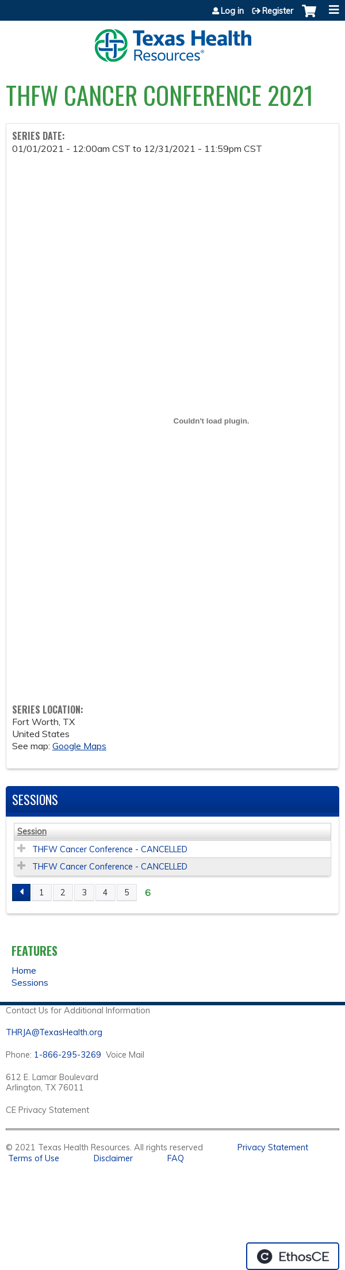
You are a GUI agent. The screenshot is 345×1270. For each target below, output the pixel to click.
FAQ (175, 1158)
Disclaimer (113, 1158)
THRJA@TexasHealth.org (54, 1032)
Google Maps (79, 746)
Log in (232, 11)
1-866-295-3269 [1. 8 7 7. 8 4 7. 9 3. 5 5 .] (67, 1055)
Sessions (30, 982)
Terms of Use (33, 1158)
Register (277, 11)
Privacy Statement (272, 1147)
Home (24, 970)
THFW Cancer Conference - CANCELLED (109, 849)
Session (32, 831)
